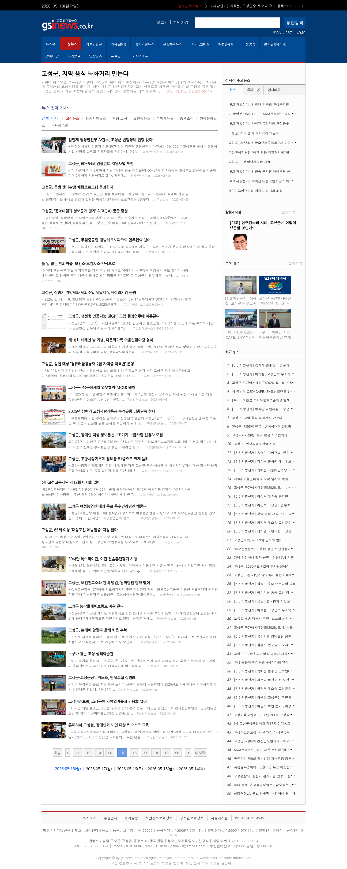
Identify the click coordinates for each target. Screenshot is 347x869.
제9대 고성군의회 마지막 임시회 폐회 (255, 190)
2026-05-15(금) (161, 769)
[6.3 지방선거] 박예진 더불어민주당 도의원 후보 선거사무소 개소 (276, 181)
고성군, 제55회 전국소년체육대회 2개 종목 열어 (263, 142)
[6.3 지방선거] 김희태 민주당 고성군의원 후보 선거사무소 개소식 (276, 104)
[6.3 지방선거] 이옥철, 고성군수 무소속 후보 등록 (241, 5)
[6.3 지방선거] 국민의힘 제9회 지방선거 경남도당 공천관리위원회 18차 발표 (290, 601)
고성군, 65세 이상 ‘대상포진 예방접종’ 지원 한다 (80, 530)
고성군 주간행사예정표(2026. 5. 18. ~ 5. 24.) (275, 300)
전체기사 (50, 118)
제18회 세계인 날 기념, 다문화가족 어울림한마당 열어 (110, 340)
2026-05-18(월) (68, 769)
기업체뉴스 (165, 118)
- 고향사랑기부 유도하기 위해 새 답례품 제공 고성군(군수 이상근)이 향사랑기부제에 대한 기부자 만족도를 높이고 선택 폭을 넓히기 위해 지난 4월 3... (142, 468)
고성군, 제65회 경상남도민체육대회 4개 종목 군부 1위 (274, 741)
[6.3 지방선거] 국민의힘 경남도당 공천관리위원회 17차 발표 (278, 636)
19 (166, 752)
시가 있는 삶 (200, 44)
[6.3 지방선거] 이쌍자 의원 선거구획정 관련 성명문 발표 (275, 706)
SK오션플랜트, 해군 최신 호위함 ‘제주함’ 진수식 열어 (273, 749)
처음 (57, 752)
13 (99, 752)
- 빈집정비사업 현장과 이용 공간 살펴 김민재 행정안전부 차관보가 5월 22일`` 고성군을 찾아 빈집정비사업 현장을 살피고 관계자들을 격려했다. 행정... (142, 149)
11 (77, 752)
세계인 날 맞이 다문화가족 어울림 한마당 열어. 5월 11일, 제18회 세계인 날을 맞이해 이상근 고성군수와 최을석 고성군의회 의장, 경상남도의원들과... (142, 349)
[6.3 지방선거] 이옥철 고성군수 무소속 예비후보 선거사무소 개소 (282, 610)
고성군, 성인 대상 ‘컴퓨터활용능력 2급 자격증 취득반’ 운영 (88, 364)
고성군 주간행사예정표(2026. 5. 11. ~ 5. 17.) (268, 487)
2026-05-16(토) (130, 769)
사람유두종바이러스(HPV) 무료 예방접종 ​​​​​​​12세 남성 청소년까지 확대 (283, 767)
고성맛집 (248, 44)
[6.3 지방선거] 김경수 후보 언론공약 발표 (265, 583)
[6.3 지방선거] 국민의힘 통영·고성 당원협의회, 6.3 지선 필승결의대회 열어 (289, 592)
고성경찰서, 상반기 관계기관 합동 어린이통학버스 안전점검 (277, 776)
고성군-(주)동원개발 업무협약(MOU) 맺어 (101, 387)
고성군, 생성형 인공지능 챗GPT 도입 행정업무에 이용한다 (114, 316)
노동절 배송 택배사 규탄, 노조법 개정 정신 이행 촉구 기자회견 (279, 618)
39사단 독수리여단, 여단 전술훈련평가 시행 (102, 559)
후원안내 (110, 817)
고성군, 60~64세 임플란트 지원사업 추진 (100, 163)
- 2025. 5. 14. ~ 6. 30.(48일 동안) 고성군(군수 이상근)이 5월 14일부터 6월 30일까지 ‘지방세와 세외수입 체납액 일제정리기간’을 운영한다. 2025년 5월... (116, 301)
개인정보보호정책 (158, 817)
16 (134, 752)
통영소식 (187, 118)
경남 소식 (119, 118)
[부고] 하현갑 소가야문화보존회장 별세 (275, 331)
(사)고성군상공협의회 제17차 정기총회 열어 (266, 723)
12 (88, 752)
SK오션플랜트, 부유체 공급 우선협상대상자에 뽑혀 (271, 548)
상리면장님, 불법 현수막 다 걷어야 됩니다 (264, 793)
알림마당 (52, 56)
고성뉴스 (70, 44)
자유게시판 (141, 56)
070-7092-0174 (96, 845)
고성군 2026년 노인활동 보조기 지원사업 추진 (267, 653)
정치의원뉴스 (144, 44)
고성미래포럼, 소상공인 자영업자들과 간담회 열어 (107, 701)
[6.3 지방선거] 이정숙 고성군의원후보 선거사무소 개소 (274, 505)
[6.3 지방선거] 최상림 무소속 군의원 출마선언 (268, 496)
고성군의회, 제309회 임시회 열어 (258, 540)
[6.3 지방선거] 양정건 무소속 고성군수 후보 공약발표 (273, 688)
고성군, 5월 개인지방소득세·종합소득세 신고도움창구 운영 (277, 574)
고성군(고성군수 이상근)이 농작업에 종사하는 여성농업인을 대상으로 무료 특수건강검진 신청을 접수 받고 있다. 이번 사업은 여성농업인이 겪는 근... (141, 515)
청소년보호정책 (192, 817)
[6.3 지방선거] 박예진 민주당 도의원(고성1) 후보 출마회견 (277, 671)
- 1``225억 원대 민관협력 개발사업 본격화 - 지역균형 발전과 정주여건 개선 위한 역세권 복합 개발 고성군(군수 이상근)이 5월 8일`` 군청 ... (142, 396)
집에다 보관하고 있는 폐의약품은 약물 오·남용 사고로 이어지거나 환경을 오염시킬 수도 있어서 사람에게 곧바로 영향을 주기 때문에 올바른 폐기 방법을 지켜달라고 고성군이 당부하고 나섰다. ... (116, 275)
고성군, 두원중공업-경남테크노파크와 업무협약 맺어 (109, 240)
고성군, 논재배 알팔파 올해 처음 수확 (97, 630)
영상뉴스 (95, 56)
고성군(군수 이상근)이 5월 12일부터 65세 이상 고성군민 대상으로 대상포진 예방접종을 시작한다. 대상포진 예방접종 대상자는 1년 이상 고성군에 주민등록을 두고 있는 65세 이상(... (115, 541)
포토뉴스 (117, 56)
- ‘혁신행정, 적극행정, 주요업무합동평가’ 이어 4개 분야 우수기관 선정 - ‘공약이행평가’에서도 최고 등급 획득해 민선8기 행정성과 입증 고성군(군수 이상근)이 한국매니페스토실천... (114, 222)
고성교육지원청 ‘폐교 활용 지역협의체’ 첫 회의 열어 (266, 152)
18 (156, 752)
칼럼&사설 (225, 44)
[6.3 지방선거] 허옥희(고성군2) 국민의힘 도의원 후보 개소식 (279, 697)
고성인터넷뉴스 (175, 91)
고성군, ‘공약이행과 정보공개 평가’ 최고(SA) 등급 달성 (85, 211)
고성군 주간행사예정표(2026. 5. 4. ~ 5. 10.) (267, 627)
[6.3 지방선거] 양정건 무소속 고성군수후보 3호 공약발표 (276, 522)
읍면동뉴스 (141, 118)
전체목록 (288, 212)
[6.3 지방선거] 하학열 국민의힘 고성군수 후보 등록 (266, 123)
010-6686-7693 (139, 845)
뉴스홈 (50, 44)
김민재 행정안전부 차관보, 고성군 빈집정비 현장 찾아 (110, 140)
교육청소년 (59, 125)
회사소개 (89, 817)
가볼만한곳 (94, 44)
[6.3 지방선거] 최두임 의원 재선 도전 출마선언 (268, 679)
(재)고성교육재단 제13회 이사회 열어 (71, 482)
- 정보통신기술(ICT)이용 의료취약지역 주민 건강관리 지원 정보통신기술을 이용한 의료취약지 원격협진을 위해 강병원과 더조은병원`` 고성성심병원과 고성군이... (143, 592)
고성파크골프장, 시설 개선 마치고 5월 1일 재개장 (270, 732)
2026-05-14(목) (192, 769)
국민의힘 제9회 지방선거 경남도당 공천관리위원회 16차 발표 (278, 758)
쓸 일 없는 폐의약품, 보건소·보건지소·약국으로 (78, 263)
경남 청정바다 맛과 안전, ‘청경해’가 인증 (264, 557)
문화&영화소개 (275, 44)
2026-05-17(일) (99, 769)
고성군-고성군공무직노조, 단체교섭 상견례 (101, 677)
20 (177, 752)
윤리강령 (131, 817)
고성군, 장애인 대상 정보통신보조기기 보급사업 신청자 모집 (115, 435)
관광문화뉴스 (172, 44)
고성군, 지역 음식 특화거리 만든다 (253, 133)
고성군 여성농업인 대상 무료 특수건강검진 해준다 (107, 506)
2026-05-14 (202, 91)
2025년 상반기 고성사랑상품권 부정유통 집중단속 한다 (111, 411)
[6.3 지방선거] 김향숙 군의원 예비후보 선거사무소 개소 (269, 171)
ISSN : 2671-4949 (289, 32)
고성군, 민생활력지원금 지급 (249, 161)
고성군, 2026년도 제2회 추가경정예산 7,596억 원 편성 (274, 566)
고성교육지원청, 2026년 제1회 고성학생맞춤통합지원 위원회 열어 (282, 714)
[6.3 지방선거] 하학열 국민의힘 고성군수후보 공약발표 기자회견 (281, 531)
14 (110, 752)
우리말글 (73, 56)
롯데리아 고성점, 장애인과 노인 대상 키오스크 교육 (108, 725)
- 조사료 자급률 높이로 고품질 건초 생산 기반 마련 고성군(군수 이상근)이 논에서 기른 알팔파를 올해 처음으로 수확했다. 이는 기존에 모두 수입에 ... (142, 639)
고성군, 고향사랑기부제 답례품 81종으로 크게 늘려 (108, 459)
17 (145, 752)
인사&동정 (118, 44)
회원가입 (180, 22)
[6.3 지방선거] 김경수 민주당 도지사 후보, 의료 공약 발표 (276, 644)
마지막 (200, 752)
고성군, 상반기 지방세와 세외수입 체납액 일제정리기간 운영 (89, 292)
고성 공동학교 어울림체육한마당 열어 (261, 662)
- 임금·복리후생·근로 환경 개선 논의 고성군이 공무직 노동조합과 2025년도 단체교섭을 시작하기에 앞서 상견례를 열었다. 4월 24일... (142, 686)
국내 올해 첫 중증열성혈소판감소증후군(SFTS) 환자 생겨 (275, 784)
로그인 (162, 22)
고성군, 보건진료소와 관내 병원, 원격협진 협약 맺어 (109, 582)
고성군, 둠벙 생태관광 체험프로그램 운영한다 (77, 187)
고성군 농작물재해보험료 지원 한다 (96, 606)
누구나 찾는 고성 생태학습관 (90, 654)
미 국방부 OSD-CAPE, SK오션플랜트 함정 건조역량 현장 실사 (273, 113)
